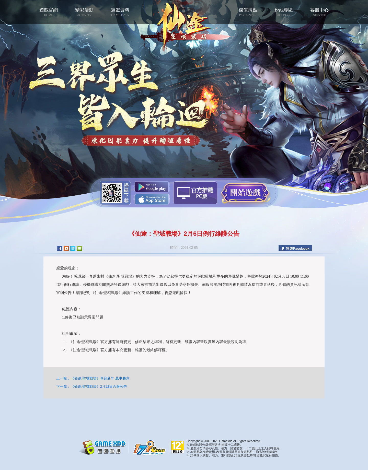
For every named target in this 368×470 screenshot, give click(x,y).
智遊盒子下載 (195, 192)
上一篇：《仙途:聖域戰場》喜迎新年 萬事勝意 (93, 378)
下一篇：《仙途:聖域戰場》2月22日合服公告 (91, 387)
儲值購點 (248, 12)
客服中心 (319, 12)
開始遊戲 (245, 192)
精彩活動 (84, 12)
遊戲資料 (120, 12)
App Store (151, 199)
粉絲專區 (284, 12)
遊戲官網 (48, 12)
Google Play (151, 186)
